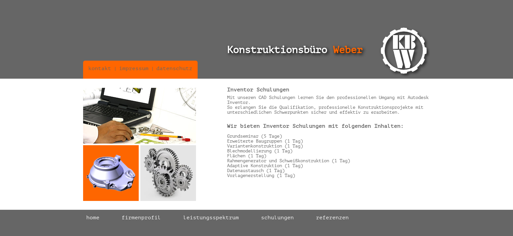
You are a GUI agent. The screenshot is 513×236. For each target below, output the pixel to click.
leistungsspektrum (211, 218)
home (92, 218)
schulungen (277, 218)
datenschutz (174, 68)
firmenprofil (141, 218)
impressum (134, 68)
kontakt (99, 68)
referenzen (332, 218)
